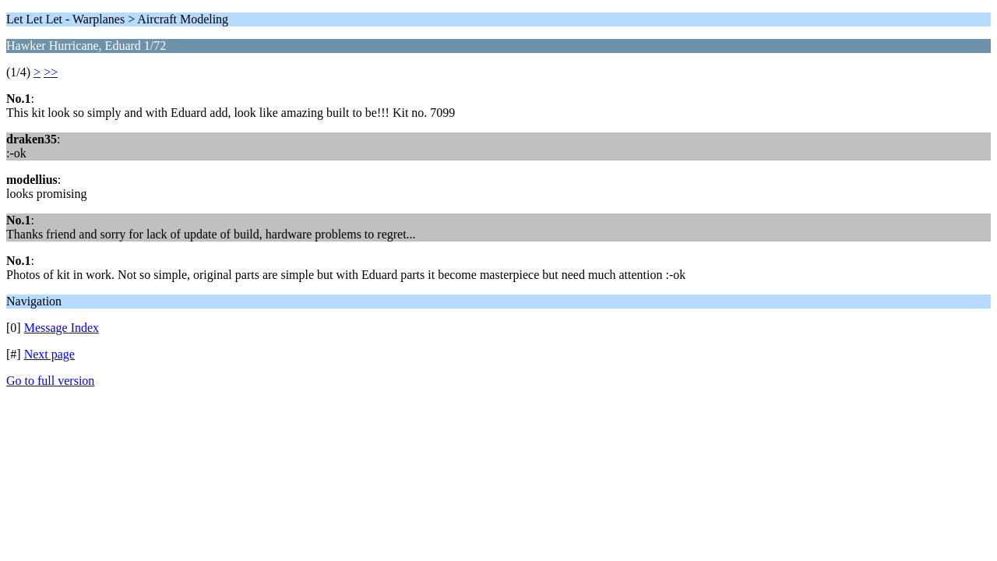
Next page (49, 354)
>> (51, 72)
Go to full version (50, 380)
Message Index (61, 327)
